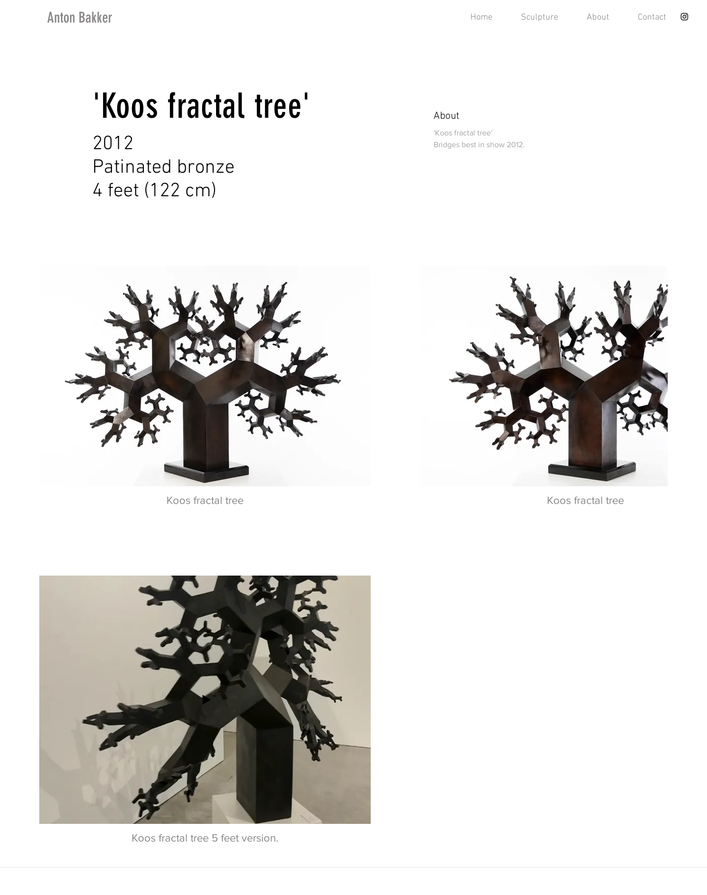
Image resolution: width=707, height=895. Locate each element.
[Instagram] (684, 17)
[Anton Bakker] (99, 17)
